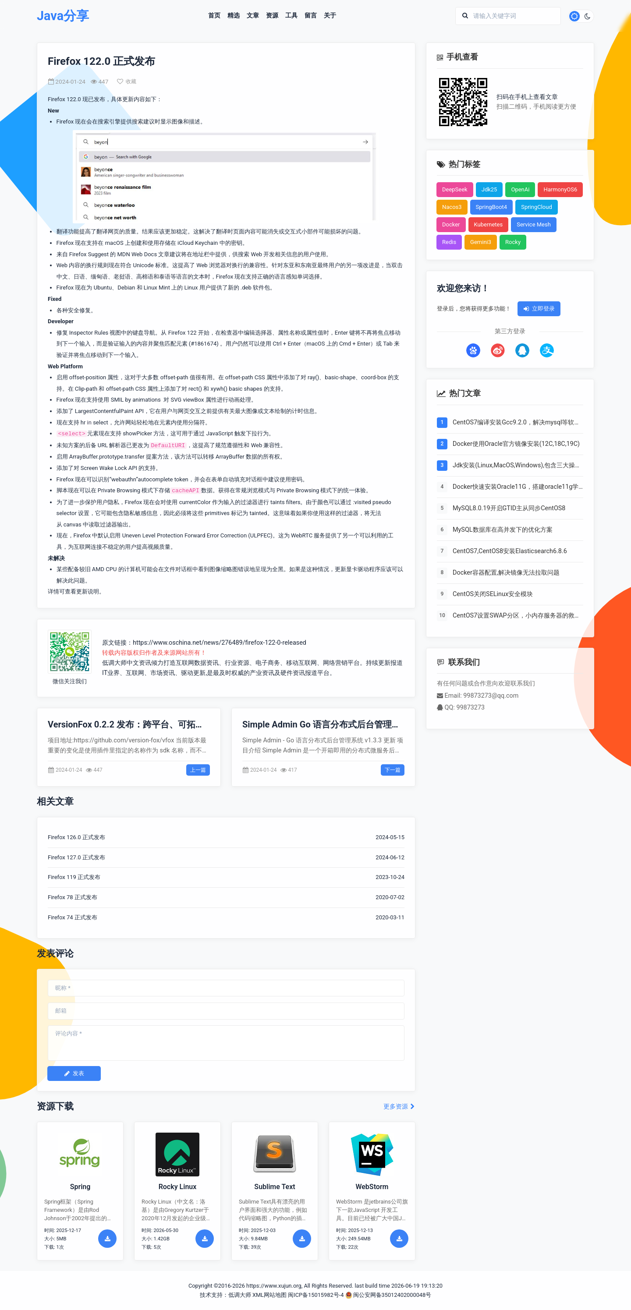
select (100, 422)
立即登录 (539, 308)
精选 (233, 16)
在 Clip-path (83, 388)
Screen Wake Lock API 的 (112, 468)
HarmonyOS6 (560, 189)
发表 (74, 1073)
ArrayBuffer (230, 456)
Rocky (513, 242)
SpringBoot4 (491, 207)
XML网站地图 (269, 1295)
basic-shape (340, 377)
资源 (272, 16)
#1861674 (203, 343)
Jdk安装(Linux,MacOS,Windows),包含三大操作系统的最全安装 (517, 466)
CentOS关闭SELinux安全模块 (493, 594)
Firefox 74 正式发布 (72, 917)
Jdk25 (489, 189)
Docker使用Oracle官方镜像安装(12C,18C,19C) (516, 444)
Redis (449, 242)
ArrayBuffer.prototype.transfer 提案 (113, 456)
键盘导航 (143, 332)
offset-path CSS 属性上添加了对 (146, 388)
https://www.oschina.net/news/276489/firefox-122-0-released (219, 642)
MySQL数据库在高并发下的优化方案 (503, 529)
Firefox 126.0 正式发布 (76, 837)
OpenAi (520, 189)
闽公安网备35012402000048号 (388, 1295)
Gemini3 (480, 242)
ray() (313, 377)
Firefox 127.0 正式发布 (76, 857)
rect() (195, 388)
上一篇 (198, 770)
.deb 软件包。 (258, 287)
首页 (214, 16)
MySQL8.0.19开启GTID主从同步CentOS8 (509, 508)
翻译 (102, 231)
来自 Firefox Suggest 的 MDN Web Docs (107, 254)
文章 (253, 16)
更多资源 (399, 1106)
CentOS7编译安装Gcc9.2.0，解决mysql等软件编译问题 (516, 423)
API (139, 411)
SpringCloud (536, 207)
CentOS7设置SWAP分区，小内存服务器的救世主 (517, 616)
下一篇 (393, 770)
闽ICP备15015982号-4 (316, 1295)
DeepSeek (455, 189)
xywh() (219, 388)
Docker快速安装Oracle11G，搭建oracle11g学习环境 (515, 487)
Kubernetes (488, 224)
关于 (330, 16)
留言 (311, 16)
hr (83, 422)
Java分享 (63, 16)
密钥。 (239, 243)
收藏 (126, 81)
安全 (73, 310)
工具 (291, 16)
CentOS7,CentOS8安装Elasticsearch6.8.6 (510, 551)
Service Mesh (534, 224)
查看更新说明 (82, 591)
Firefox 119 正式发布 (74, 877)
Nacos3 (452, 207)
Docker (451, 224)
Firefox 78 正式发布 (72, 897)
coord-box (373, 377)
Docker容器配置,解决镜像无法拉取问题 (506, 572)
